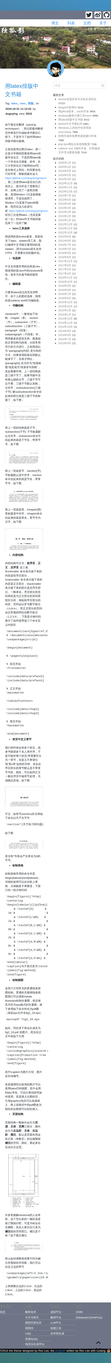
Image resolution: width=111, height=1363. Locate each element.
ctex (22, 103)
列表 (71, 23)
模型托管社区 (33, 1322)
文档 (87, 23)
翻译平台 (55, 1317)
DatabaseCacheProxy (88, 1317)
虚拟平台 (55, 1312)
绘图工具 (55, 1328)
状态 (2, 1312)
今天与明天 (32, 1317)
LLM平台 (55, 1322)
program (60, 1350)
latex (14, 103)
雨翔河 (29, 1328)
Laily (28, 1333)
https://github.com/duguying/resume (30, 210)
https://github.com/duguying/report (25, 178)
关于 (103, 23)
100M (79, 1312)
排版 (30, 103)
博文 (55, 23)
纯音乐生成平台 (34, 1344)
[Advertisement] (79, 377)
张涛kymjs (31, 1338)
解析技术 (30, 1312)
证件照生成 (57, 1333)
